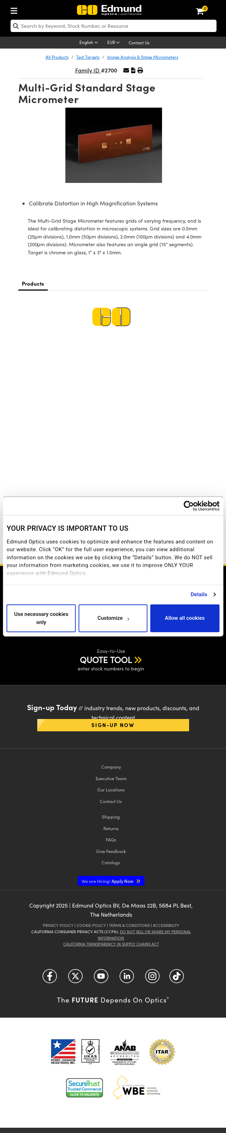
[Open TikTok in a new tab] (176, 978)
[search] (114, 26)
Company (111, 767)
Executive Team (111, 778)
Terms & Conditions (129, 925)
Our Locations (111, 790)
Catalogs (111, 862)
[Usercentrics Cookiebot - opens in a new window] (188, 506)
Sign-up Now (113, 724)
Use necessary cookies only (41, 618)
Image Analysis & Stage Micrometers (142, 57)
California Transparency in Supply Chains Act (111, 944)
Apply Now (108, 881)
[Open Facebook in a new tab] (50, 978)
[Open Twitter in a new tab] (75, 978)
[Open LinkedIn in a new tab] (127, 978)
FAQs (111, 839)
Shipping (111, 817)
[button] (133, 70)
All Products (57, 57)
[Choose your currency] (114, 43)
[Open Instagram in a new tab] (152, 978)
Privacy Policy (58, 925)
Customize (113, 618)
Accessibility (166, 925)
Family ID (88, 70)
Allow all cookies (185, 618)
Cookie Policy (91, 925)
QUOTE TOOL (106, 659)
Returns (111, 828)
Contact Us (139, 42)
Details (199, 594)
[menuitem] (16, 9)
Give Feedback (111, 851)
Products (33, 283)
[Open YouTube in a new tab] (101, 978)
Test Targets (87, 57)
